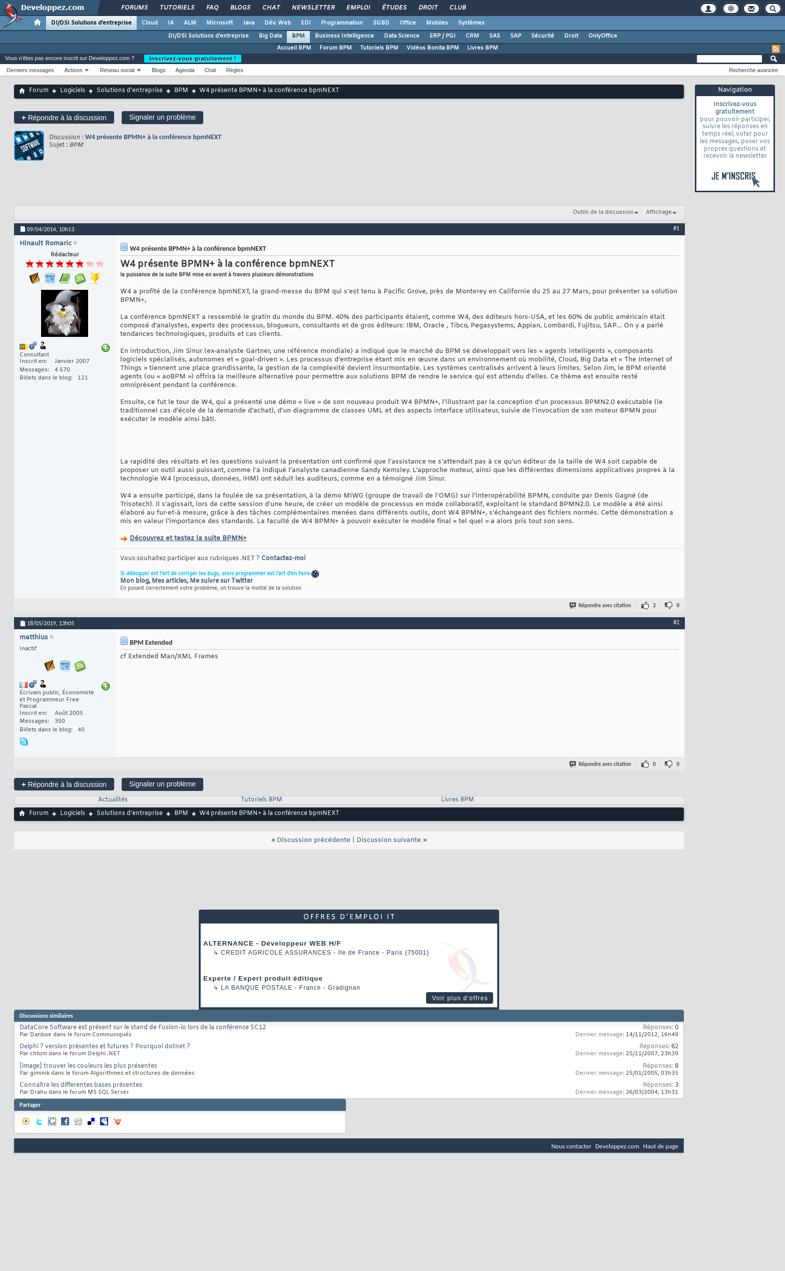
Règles (234, 70)
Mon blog (134, 581)
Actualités (113, 800)
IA (171, 23)
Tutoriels (176, 8)
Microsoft (219, 23)
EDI (306, 23)
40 (81, 729)
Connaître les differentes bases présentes (81, 1085)
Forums (134, 8)
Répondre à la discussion (64, 117)
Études (393, 8)
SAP (515, 36)
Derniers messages (30, 70)
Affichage (659, 212)
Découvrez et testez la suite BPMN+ (188, 538)
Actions (74, 70)
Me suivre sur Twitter (221, 581)
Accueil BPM (294, 48)
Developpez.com (617, 1146)
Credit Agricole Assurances (276, 952)
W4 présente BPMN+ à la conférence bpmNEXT (153, 137)
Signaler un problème (162, 117)
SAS (494, 36)
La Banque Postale (256, 987)
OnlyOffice (602, 36)
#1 (676, 228)
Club (457, 8)
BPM (298, 36)
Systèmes (471, 23)
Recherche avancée (753, 70)
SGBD (381, 23)
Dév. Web (277, 23)
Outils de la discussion (603, 212)
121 (83, 377)
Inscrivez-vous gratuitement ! (192, 59)
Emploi (357, 8)
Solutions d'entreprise (130, 91)
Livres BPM (482, 48)
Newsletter (312, 8)
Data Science (402, 36)
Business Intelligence (344, 36)
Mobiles (437, 23)
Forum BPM (335, 48)
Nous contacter (571, 1146)
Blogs (240, 8)
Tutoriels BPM (379, 48)
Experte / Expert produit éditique (263, 978)
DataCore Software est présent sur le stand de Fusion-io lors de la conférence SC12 (143, 1028)
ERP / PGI (443, 36)
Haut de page (660, 1146)
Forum (39, 91)
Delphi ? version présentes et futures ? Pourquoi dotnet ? (105, 1047)
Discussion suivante (388, 840)
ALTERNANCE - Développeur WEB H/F (272, 943)
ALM (190, 23)
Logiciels (72, 91)
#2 (676, 622)
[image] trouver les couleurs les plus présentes (88, 1066)
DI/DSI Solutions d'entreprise (91, 23)
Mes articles (169, 581)
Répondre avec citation (600, 605)
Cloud (150, 23)
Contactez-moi (283, 559)
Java (248, 23)
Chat (270, 8)
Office (408, 23)
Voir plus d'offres (460, 998)
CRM (472, 36)
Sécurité (542, 36)
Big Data (270, 36)
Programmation (342, 23)
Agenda (184, 70)
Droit (427, 8)
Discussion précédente (313, 840)
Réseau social (117, 70)
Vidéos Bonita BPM (433, 48)
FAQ (212, 8)
